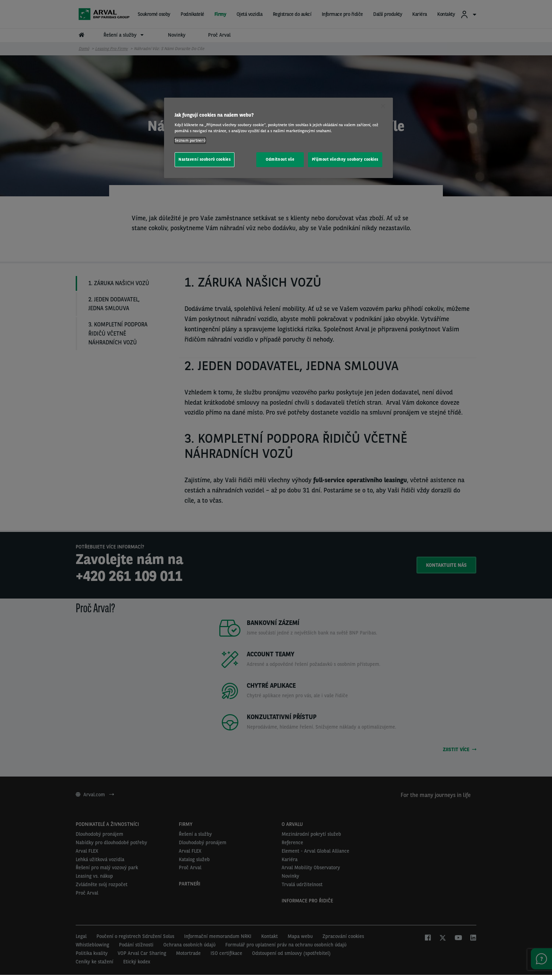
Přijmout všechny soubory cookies (345, 159)
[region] (278, 138)
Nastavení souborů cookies (204, 159)
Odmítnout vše (280, 159)
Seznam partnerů (190, 140)
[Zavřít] (383, 106)
